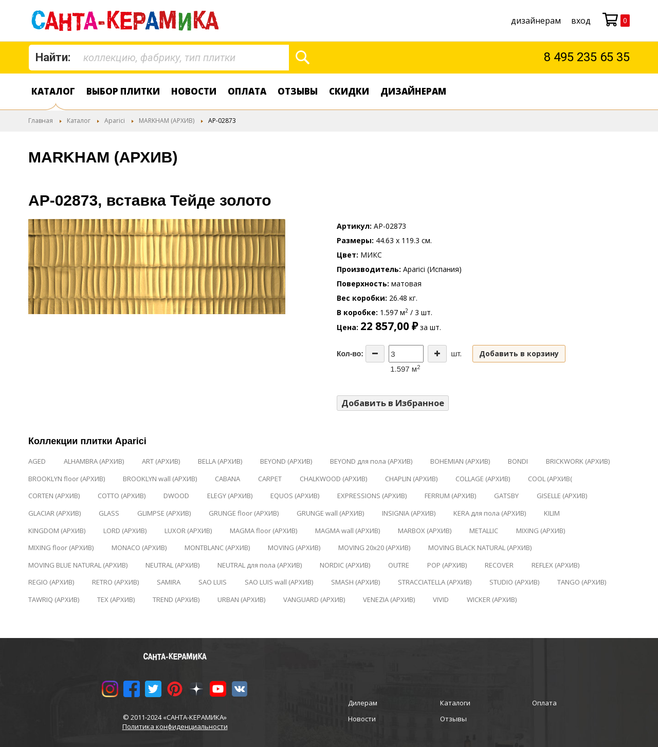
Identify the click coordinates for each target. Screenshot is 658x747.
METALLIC (483, 530)
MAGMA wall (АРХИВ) (347, 530)
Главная (40, 120)
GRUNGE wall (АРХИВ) (330, 513)
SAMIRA (168, 582)
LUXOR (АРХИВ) (188, 530)
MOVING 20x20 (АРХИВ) (374, 547)
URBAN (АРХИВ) (241, 599)
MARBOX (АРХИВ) (424, 530)
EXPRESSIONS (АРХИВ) (372, 495)
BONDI (518, 461)
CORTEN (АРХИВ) (54, 495)
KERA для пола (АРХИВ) (489, 513)
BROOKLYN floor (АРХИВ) (66, 478)
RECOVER (499, 565)
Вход (581, 20)
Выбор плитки (123, 91)
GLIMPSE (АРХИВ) (164, 513)
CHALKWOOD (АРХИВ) (333, 478)
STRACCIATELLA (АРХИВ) (434, 582)
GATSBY (506, 495)
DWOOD (176, 495)
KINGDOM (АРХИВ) (56, 530)
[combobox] (158, 57)
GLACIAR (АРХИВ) (54, 513)
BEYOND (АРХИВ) (286, 461)
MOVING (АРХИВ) (294, 547)
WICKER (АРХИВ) (492, 599)
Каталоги (455, 702)
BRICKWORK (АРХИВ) (578, 461)
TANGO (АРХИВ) (581, 582)
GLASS (109, 513)
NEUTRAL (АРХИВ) (172, 565)
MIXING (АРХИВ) (540, 530)
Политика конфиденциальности (175, 726)
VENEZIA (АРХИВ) (389, 599)
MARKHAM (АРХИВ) (166, 120)
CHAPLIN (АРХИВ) (411, 478)
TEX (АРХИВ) (116, 599)
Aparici (114, 120)
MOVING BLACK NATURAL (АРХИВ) (480, 547)
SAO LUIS (212, 582)
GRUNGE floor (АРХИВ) (244, 513)
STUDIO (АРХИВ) (514, 582)
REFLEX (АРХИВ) (555, 565)
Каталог (53, 91)
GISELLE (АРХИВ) (562, 495)
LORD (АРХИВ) (125, 530)
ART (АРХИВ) (161, 461)
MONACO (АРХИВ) (139, 547)
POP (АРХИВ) (447, 565)
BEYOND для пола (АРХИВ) (371, 461)
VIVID (441, 599)
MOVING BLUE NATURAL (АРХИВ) (77, 565)
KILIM (552, 513)
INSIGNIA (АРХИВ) (408, 513)
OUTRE (398, 565)
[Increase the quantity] (437, 353)
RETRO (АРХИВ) (115, 582)
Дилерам (362, 702)
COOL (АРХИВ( (550, 478)
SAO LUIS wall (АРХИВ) (279, 582)
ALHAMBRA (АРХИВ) (94, 461)
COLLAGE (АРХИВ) (482, 478)
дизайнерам (536, 20)
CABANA (227, 478)
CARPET (270, 478)
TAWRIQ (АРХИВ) (53, 599)
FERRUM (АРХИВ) (450, 495)
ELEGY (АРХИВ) (229, 495)
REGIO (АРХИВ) (51, 582)
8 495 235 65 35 (587, 57)
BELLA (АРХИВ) (220, 461)
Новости (193, 91)
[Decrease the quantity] (375, 353)
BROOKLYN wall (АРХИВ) (160, 478)
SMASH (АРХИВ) (355, 582)
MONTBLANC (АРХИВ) (217, 547)
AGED (37, 461)
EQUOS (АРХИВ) (294, 495)
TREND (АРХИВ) (176, 599)
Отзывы (298, 91)
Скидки (349, 91)
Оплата (247, 91)
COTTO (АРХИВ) (121, 495)
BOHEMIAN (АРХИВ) (460, 461)
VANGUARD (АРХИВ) (314, 599)
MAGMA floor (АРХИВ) (263, 530)
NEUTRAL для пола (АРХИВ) (259, 565)
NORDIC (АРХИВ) (345, 565)
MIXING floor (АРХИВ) (61, 547)
